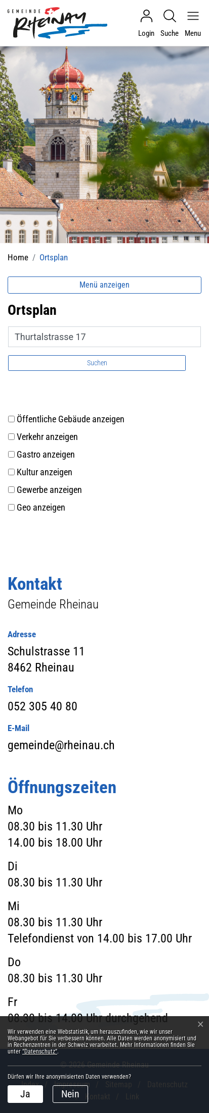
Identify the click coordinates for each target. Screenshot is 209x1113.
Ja (25, 1094)
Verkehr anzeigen (47, 436)
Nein (70, 1094)
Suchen (97, 363)
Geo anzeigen (41, 507)
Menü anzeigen (104, 285)
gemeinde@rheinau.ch (61, 745)
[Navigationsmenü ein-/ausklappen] (190, 23)
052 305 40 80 (42, 706)
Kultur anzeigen (44, 472)
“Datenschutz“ (39, 1051)
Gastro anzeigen (46, 454)
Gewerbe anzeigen (49, 489)
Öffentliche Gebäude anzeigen (70, 419)
